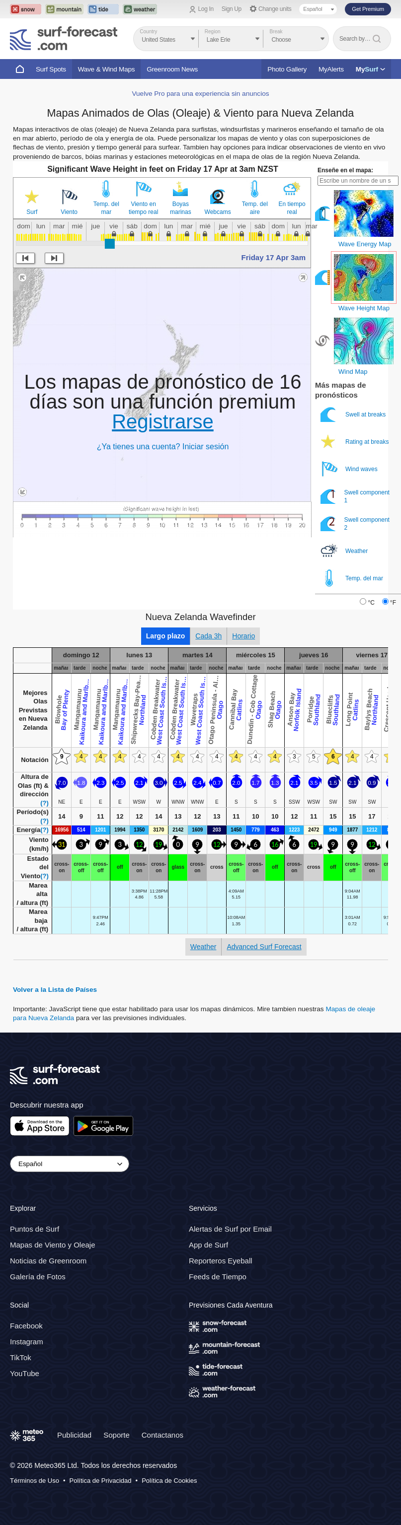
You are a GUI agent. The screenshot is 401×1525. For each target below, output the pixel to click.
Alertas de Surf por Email (230, 1229)
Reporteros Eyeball (220, 1261)
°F (393, 602)
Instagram (26, 1341)
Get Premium (368, 9)
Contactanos (162, 1435)
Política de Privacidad (101, 1480)
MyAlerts (331, 69)
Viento (69, 211)
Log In (206, 8)
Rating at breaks (356, 441)
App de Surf (208, 1245)
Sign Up (231, 8)
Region (213, 31)
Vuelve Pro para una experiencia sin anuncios (200, 93)
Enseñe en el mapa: (345, 170)
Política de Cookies (169, 1480)
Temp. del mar (106, 208)
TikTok (20, 1357)
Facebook (26, 1325)
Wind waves (350, 469)
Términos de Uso (34, 1480)
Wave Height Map (364, 308)
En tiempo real (292, 208)
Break (275, 31)
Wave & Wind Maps (106, 69)
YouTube (24, 1373)
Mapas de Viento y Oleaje (52, 1245)
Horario (243, 636)
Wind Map (353, 371)
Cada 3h (208, 636)
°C (371, 602)
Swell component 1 (355, 496)
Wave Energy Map (364, 244)
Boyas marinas (180, 208)
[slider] (110, 244)
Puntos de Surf (34, 1229)
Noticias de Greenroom (48, 1261)
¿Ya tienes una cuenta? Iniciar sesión (163, 446)
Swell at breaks (354, 414)
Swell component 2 (355, 523)
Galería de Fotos (38, 1277)
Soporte (116, 1435)
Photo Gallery (287, 69)
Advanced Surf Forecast (264, 947)
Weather (345, 550)
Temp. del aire (255, 208)
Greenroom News (172, 69)
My (370, 69)
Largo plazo (165, 636)
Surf (31, 211)
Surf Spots (51, 69)
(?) (44, 803)
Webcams (218, 211)
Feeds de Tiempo (217, 1277)
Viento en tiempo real (143, 208)
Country (148, 31)
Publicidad (74, 1435)
